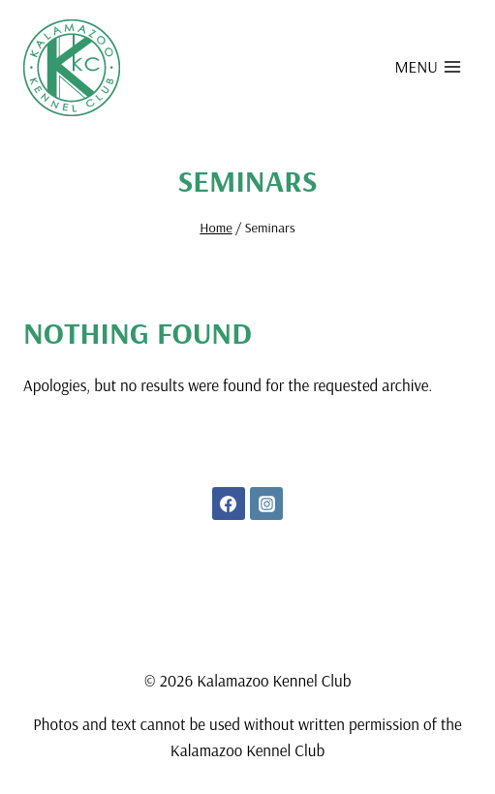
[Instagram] (266, 503)
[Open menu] (428, 66)
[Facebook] (228, 503)
